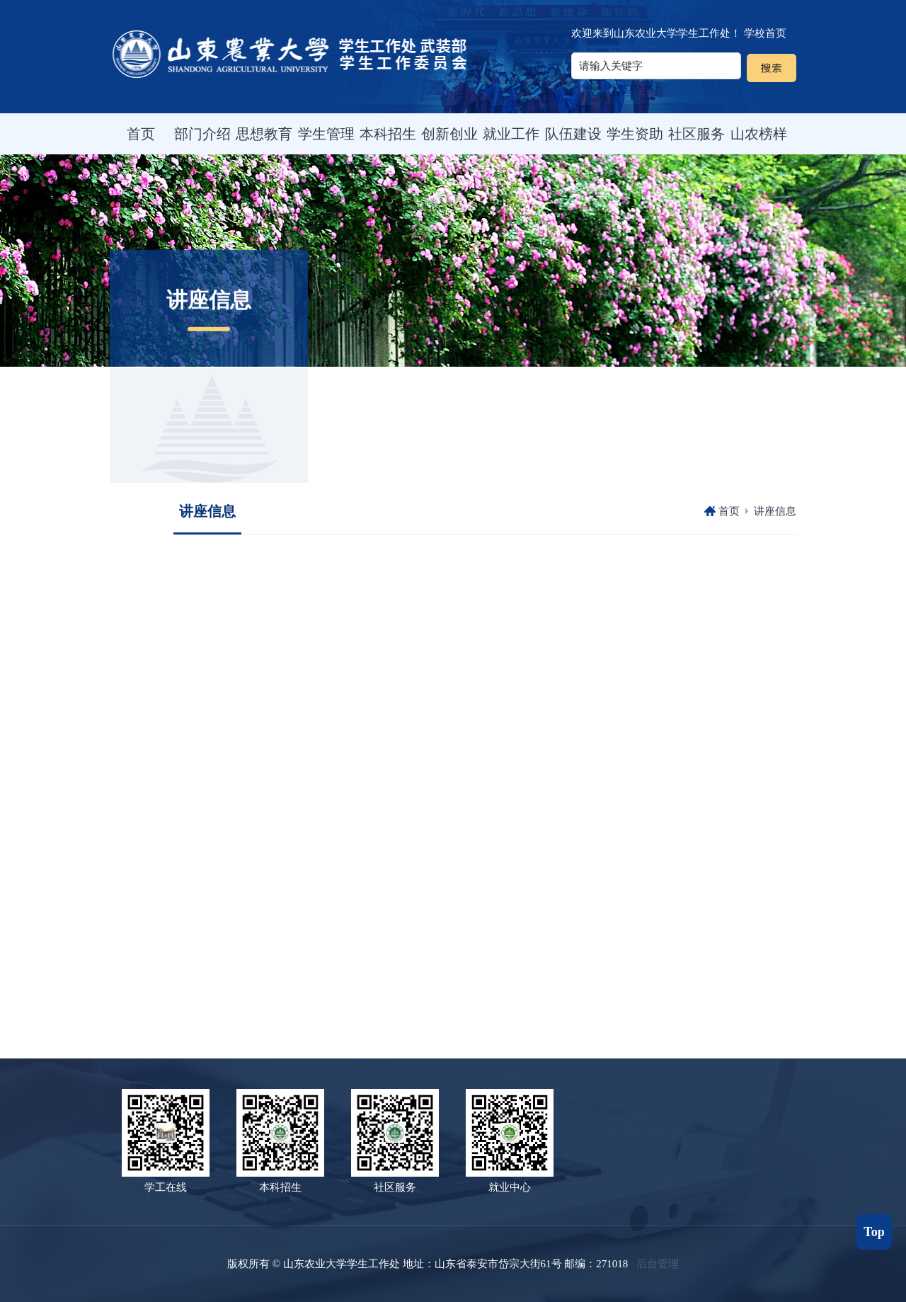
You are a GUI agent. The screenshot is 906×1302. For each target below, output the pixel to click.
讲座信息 (775, 511)
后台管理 (657, 1263)
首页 (729, 511)
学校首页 (765, 33)
